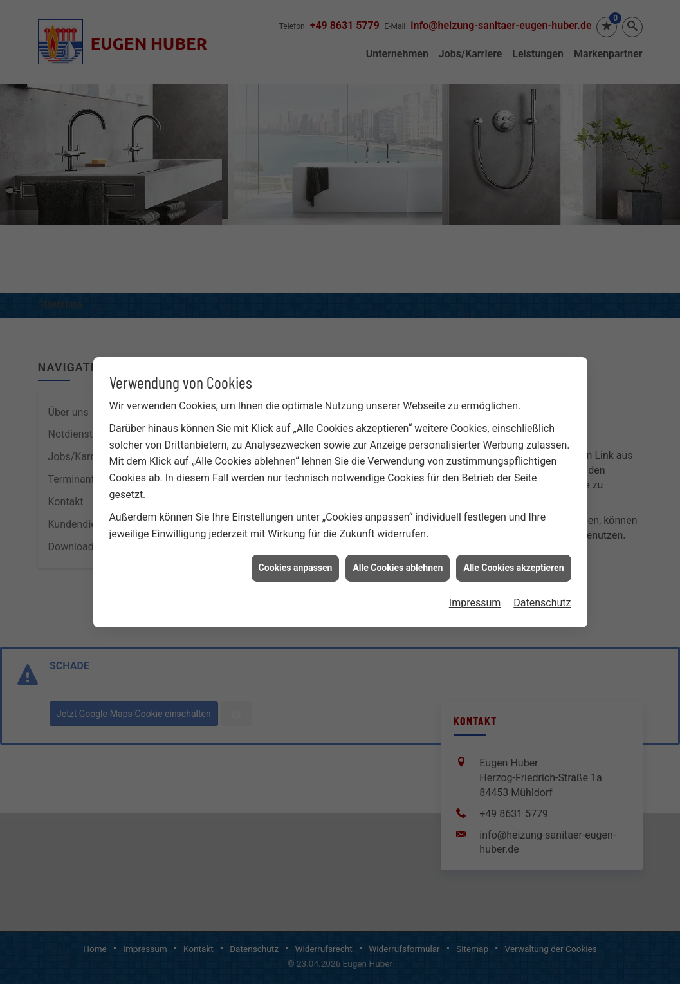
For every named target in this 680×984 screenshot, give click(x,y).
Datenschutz (542, 592)
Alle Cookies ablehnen (398, 558)
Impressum (475, 592)
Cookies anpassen (296, 558)
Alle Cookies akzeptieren (513, 558)
